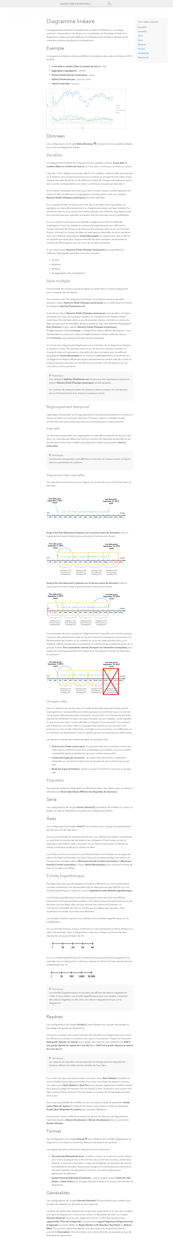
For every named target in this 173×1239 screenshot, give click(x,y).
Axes (140, 40)
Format (141, 49)
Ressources (143, 57)
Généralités (143, 53)
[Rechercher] (109, 4)
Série (140, 36)
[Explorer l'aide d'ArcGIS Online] (84, 3)
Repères (142, 44)
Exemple (142, 27)
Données (142, 31)
